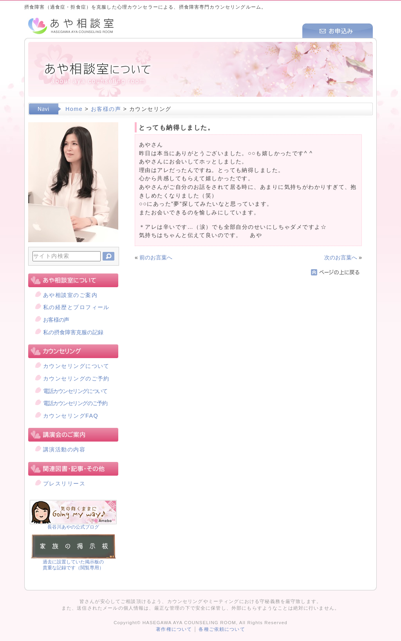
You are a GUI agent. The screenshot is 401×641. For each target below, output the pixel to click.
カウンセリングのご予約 (76, 378)
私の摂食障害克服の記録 (73, 332)
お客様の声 (106, 109)
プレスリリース (64, 483)
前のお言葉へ (155, 257)
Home (74, 109)
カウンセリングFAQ (70, 416)
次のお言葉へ (340, 257)
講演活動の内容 (64, 449)
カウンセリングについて (76, 366)
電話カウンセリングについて (75, 391)
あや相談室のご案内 (70, 295)
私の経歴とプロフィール (76, 307)
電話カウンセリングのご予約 (75, 403)
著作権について (174, 629)
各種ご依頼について (222, 629)
